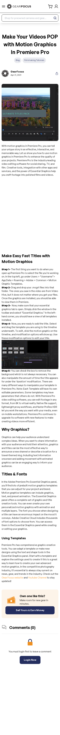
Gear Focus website (12, 577)
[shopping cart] (50, 6)
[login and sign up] (56, 6)
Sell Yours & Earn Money (30, 610)
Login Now (30, 659)
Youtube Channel (37, 577)
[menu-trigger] (3, 6)
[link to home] (19, 6)
